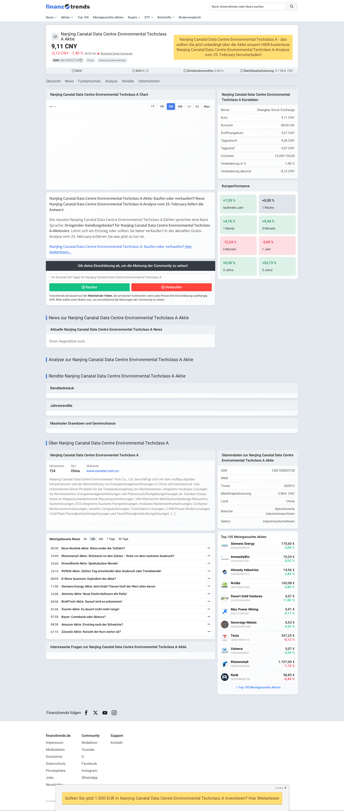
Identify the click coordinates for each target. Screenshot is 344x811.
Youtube (88, 751)
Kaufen (91, 287)
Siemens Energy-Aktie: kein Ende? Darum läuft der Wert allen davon (109, 587)
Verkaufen (173, 287)
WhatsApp (90, 779)
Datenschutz (56, 765)
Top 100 (83, 17)
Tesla (235, 637)
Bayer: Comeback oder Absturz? (84, 618)
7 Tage (111, 540)
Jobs (50, 779)
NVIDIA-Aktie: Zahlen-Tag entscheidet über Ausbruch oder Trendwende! (111, 572)
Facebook (89, 765)
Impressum (54, 744)
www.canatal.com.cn (103, 472)
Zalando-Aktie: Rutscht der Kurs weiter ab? (91, 633)
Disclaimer (54, 758)
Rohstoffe (164, 17)
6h (85, 540)
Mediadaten (55, 751)
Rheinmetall (240, 663)
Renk (234, 676)
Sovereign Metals (244, 624)
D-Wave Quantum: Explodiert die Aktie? (89, 580)
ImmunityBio (240, 558)
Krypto (132, 17)
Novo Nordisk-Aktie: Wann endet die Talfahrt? (93, 549)
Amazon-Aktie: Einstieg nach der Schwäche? (92, 625)
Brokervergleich (190, 17)
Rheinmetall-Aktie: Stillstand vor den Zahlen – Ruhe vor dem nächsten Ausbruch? (118, 557)
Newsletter (54, 786)
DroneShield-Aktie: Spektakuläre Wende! (90, 564)
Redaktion (89, 744)
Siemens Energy (243, 545)
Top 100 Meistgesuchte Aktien (259, 688)
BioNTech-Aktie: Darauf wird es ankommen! (92, 603)
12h (93, 540)
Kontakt (117, 744)
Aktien (65, 17)
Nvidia (235, 584)
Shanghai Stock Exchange (116, 53)
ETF (147, 17)
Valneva (237, 650)
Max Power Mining (245, 610)
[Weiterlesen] (209, 549)
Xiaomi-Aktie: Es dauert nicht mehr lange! (91, 610)
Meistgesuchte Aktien (108, 17)
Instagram (89, 772)
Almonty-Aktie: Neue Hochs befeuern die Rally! (94, 595)
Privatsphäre (56, 772)
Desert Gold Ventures (247, 597)
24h (101, 540)
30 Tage (124, 540)
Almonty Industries (245, 571)
